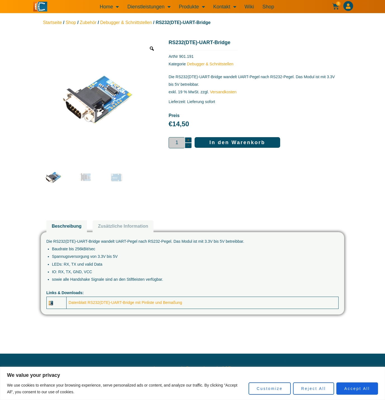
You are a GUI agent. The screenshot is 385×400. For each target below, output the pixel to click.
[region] (192, 383)
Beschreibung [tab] (67, 226)
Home (109, 6)
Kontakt (224, 6)
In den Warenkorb (237, 142)
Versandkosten (223, 92)
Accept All (357, 388)
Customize (270, 388)
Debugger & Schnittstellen (126, 22)
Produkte (192, 6)
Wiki (249, 6)
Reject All (313, 388)
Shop (268, 6)
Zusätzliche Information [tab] (123, 226)
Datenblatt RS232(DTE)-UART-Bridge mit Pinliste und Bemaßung (125, 302)
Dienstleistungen (148, 6)
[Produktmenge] (177, 142)
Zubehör (88, 22)
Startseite (52, 22)
